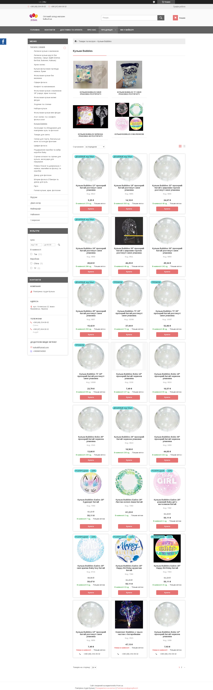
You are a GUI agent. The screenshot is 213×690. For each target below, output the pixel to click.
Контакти (50, 30)
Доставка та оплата (71, 30)
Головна (35, 30)
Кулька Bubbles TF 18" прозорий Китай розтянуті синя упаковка (90, 374)
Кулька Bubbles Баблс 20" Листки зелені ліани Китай (129, 499)
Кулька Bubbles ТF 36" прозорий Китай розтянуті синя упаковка (167, 311)
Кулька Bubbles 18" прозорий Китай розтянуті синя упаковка (129, 185)
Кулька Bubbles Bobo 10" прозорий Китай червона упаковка (129, 374)
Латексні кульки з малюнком (46, 51)
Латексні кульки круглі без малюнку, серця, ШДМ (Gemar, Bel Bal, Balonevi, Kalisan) (47, 57)
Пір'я (36, 186)
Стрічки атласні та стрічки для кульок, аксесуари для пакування (47, 159)
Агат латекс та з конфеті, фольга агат (45, 118)
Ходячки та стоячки (42, 104)
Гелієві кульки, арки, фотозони (47, 190)
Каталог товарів (37, 47)
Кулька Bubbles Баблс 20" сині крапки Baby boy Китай (91, 565)
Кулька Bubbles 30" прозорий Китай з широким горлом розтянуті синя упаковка (129, 248)
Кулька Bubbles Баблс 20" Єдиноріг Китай (91, 499)
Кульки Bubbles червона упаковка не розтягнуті (167, 93)
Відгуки (33, 197)
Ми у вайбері (127, 30)
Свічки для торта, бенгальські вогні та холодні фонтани (47, 140)
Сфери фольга (40, 82)
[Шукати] (160, 17)
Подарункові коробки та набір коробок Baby (47, 151)
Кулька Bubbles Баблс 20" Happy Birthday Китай (167, 565)
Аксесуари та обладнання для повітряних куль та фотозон (47, 129)
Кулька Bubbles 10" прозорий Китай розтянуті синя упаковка (91, 632)
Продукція (107, 30)
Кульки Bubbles (40, 124)
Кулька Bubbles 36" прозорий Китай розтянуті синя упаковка (167, 248)
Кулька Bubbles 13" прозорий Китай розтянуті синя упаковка (91, 185)
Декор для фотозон (42, 175)
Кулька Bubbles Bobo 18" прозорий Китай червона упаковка (167, 374)
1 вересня (35, 220)
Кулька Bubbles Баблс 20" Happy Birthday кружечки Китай (129, 566)
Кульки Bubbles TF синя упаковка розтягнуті (129, 93)
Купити (91, 207)
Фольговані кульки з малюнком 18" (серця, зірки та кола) (47, 92)
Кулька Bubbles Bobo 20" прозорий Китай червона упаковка (91, 437)
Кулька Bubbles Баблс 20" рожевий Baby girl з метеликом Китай (167, 500)
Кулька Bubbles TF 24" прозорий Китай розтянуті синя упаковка (129, 311)
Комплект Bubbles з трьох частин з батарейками (129, 631)
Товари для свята (42, 135)
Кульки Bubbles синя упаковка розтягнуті (90, 93)
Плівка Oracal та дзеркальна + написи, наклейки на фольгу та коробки (47, 168)
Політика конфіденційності (127, 686)
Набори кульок (40, 108)
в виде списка (184, 145)
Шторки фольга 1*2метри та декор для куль (46, 180)
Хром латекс (39, 65)
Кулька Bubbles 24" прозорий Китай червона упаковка (129, 436)
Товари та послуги (87, 41)
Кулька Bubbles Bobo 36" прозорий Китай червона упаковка (167, 437)
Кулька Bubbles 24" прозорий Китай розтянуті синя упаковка (91, 248)
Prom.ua (119, 684)
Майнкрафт (35, 209)
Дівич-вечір (35, 203)
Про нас (91, 30)
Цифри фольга (40, 146)
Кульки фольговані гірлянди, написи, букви (46, 70)
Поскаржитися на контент (105, 686)
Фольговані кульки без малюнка (44, 76)
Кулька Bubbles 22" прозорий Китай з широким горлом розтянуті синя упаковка (167, 185)
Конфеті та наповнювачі (44, 86)
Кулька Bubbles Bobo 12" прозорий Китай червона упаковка (167, 632)
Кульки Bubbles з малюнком (90, 134)
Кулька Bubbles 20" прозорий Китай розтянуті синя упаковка (91, 311)
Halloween (35, 214)
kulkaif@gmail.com (41, 347)
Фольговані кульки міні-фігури (47, 113)
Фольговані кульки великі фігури (45, 98)
